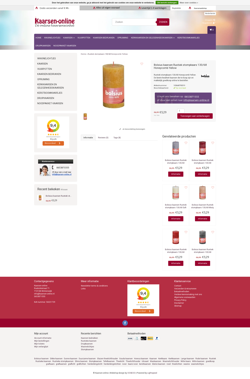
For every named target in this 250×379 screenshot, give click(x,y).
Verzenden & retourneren (185, 289)
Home (38, 37)
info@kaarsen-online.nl (94, 224)
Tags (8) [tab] (117, 138)
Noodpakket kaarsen (64, 45)
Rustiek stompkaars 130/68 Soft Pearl (176, 207)
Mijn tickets (39, 344)
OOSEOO (131, 373)
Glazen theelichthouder (107, 358)
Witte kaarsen (198, 361)
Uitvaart (145, 361)
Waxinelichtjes (52, 37)
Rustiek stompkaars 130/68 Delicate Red (176, 252)
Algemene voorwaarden (184, 297)
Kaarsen (69, 37)
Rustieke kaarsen (88, 341)
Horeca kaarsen (141, 358)
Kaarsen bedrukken (89, 338)
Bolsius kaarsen (41, 358)
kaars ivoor (133, 364)
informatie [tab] (88, 138)
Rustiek (212, 358)
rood (169, 364)
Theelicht (120, 361)
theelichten (177, 364)
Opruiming (122, 37)
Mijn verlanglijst (41, 347)
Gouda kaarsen (126, 358)
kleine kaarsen (158, 364)
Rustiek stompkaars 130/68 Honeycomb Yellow (108, 54)
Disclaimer (179, 303)
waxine (187, 364)
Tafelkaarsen (109, 361)
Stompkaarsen (87, 349)
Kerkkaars (162, 358)
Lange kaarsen (187, 358)
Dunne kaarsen (70, 358)
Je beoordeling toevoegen (132, 129)
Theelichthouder (133, 361)
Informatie (175, 174)
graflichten (81, 364)
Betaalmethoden (181, 291)
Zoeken (163, 22)
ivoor (124, 364)
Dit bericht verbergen (167, 3)
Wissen (64, 189)
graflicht (71, 364)
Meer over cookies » (189, 3)
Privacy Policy (180, 300)
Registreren (208, 23)
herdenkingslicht (95, 364)
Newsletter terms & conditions (94, 286)
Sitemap (177, 306)
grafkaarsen (61, 364)
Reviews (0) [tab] (103, 138)
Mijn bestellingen (41, 341)
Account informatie (42, 338)
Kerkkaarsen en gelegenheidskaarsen (153, 37)
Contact (177, 286)
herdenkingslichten (112, 364)
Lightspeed (152, 373)
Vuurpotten (83, 37)
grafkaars (50, 364)
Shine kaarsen (81, 361)
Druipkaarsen (43, 45)
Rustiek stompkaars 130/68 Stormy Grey (202, 252)
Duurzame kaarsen (87, 358)
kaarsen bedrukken (103, 37)
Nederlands (210, 13)
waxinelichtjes (197, 364)
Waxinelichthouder (171, 361)
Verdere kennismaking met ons (188, 294)
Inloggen (210, 20)
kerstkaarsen (145, 364)
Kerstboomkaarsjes (188, 37)
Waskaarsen (155, 361)
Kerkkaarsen (174, 358)
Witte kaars (186, 361)
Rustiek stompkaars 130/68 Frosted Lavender (176, 163)
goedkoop (210, 361)
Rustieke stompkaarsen (63, 361)
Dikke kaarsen (56, 358)
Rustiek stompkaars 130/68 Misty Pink (202, 207)
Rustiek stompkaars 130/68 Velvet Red (202, 163)
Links (83, 289)
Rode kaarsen (201, 358)
